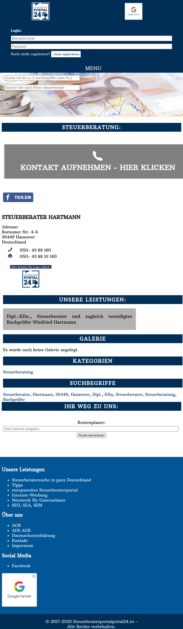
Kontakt (20, 540)
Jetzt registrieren (65, 54)
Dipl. (97, 394)
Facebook (21, 565)
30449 (61, 394)
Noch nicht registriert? (46, 54)
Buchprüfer (14, 399)
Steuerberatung (18, 371)
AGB (16, 525)
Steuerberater (16, 394)
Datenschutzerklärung (33, 535)
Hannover (80, 394)
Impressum (22, 545)
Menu (93, 68)
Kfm (109, 394)
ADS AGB (21, 530)
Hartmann (43, 394)
